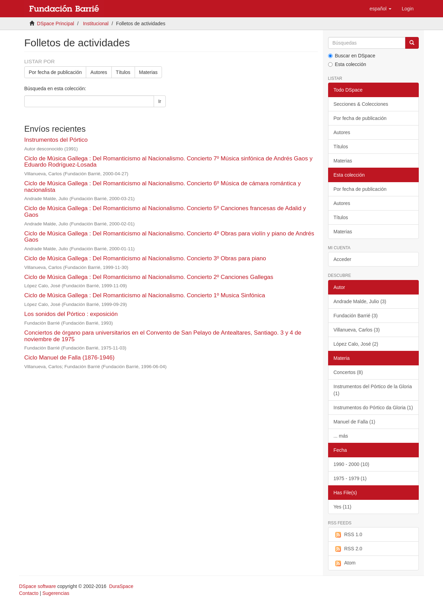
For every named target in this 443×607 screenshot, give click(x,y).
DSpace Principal (55, 23)
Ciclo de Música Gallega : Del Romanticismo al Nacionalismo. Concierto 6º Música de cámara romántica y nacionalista (162, 186)
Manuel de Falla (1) (355, 421)
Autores (98, 72)
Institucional (96, 23)
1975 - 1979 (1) (350, 478)
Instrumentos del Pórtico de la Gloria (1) (373, 390)
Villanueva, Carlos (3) (357, 330)
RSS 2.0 (348, 549)
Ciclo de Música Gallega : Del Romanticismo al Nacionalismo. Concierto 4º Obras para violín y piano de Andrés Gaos (169, 236)
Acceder (342, 259)
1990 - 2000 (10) (352, 464)
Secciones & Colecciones (361, 104)
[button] (380, 8)
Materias (148, 72)
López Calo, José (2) (356, 344)
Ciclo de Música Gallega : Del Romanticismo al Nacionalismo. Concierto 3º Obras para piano (145, 258)
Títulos (123, 72)
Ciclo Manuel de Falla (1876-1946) (69, 357)
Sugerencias (55, 593)
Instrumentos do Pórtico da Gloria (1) (373, 407)
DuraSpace (121, 586)
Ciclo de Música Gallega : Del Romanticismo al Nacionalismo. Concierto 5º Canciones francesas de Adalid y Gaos (165, 211)
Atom (345, 563)
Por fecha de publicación (55, 72)
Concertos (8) (348, 372)
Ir (159, 101)
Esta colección (347, 64)
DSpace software (37, 586)
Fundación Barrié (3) (356, 315)
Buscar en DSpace (352, 55)
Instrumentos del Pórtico (56, 140)
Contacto (28, 593)
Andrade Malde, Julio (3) (360, 301)
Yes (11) (343, 507)
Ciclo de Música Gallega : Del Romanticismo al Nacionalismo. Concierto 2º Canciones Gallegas (148, 277)
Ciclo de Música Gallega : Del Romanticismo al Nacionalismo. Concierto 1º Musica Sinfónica (144, 295)
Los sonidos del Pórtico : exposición (71, 314)
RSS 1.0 (348, 535)
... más (341, 436)
